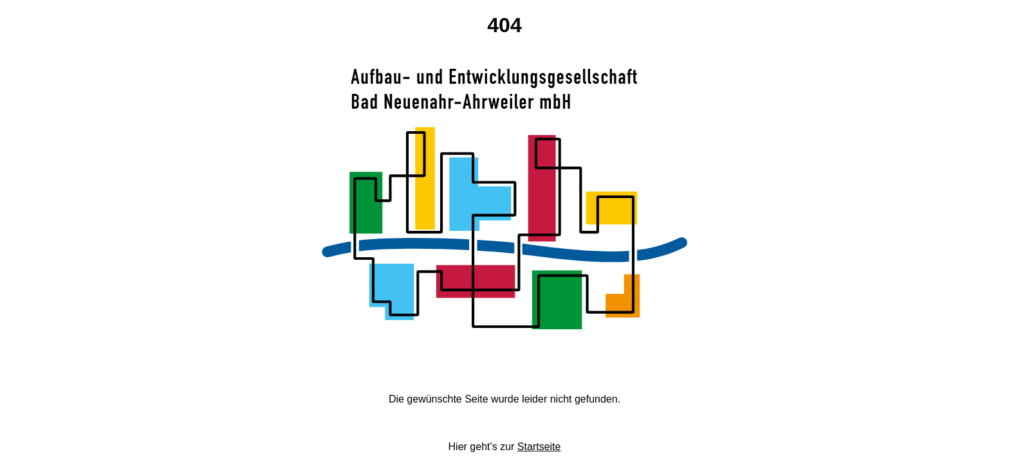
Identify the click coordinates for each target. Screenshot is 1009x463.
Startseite (539, 446)
